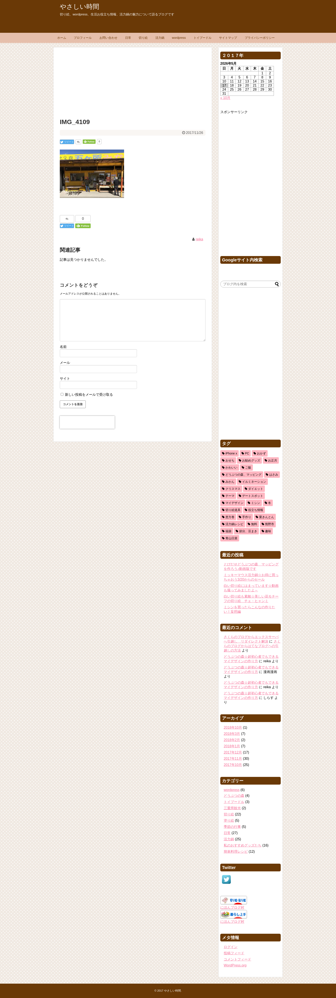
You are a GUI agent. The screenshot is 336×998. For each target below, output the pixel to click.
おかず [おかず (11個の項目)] (261, 453)
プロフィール (83, 37)
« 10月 (225, 98)
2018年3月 (232, 734)
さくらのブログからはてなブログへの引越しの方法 (252, 646)
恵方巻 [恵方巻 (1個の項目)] (229, 517)
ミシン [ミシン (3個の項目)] (255, 503)
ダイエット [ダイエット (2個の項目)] (255, 488)
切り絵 (143, 37)
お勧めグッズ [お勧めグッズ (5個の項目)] (251, 460)
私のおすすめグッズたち (242, 845)
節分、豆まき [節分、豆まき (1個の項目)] (248, 531)
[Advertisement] (133, 82)
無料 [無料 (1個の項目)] (254, 524)
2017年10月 (233, 765)
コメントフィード (237, 959)
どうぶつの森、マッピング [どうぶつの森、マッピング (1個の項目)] (243, 474)
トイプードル (203, 37)
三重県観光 (232, 808)
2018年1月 (232, 746)
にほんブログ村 (232, 907)
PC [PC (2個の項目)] (247, 453)
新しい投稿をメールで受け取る (89, 394)
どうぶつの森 (234, 795)
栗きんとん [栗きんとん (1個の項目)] (266, 517)
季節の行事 (232, 827)
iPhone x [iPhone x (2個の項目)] (231, 453)
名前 (63, 347)
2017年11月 (233, 758)
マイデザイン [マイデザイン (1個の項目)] (234, 503)
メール (65, 362)
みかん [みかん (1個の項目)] (229, 481)
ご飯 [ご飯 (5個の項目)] (248, 467)
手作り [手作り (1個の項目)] (246, 517)
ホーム (61, 37)
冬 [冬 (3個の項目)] (269, 503)
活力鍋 (159, 37)
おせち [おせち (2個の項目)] (229, 460)
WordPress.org (235, 965)
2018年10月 (233, 727)
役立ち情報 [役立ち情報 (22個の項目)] (255, 510)
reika (199, 239)
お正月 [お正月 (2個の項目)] (272, 460)
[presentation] (87, 422)
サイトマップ (228, 37)
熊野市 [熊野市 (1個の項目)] (269, 524)
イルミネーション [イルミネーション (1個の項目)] (254, 481)
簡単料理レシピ (236, 851)
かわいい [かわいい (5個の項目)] (231, 467)
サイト (65, 378)
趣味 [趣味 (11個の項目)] (268, 531)
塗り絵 (229, 820)
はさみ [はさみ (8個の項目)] (273, 474)
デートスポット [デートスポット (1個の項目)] (252, 496)
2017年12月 (233, 752)
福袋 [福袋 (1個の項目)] (228, 531)
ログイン (230, 947)
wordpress (179, 37)
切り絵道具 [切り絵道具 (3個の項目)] (232, 510)
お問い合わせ (108, 37)
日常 (128, 37)
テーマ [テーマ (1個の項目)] (229, 496)
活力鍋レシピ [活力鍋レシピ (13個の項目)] (234, 524)
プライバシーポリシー (260, 37)
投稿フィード (234, 953)
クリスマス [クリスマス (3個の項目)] (232, 488)
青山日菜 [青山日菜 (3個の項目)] (231, 538)
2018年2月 (232, 740)
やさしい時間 (79, 6)
